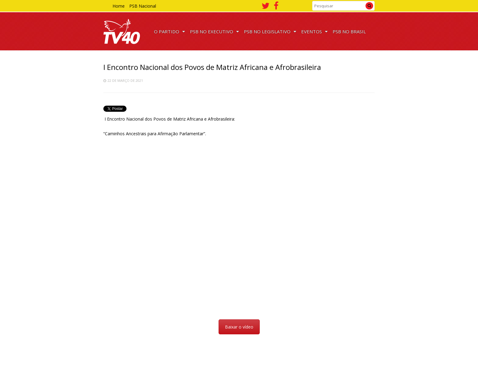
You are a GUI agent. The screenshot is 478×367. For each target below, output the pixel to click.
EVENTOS (314, 31)
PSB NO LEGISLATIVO (270, 31)
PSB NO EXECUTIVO (214, 31)
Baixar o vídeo (239, 327)
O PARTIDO (169, 31)
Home (118, 6)
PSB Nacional (142, 6)
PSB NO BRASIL (349, 31)
